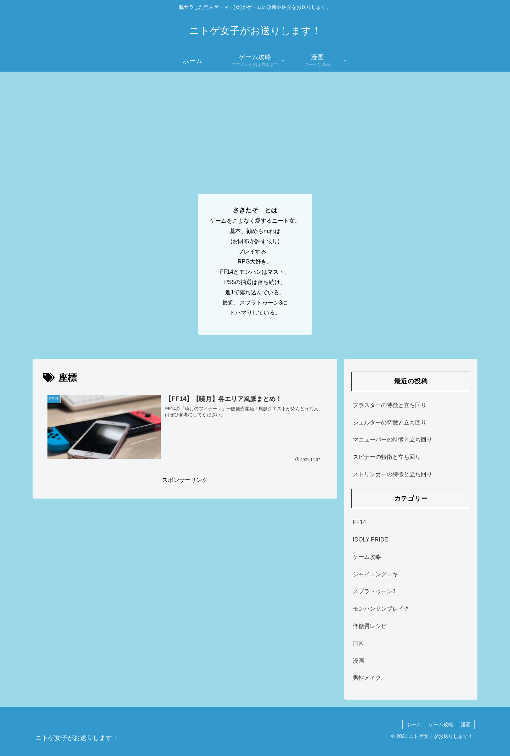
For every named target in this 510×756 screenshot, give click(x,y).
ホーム (413, 724)
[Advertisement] (255, 124)
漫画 (358, 661)
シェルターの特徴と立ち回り (389, 422)
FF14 (359, 522)
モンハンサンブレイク (381, 609)
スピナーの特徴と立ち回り (387, 457)
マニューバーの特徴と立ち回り (392, 440)
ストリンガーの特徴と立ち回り (392, 474)
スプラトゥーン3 (374, 591)
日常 (358, 643)
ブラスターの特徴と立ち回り (389, 405)
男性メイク (367, 678)
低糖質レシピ (370, 626)
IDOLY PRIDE (370, 540)
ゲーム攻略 (367, 557)
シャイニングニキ (375, 574)
